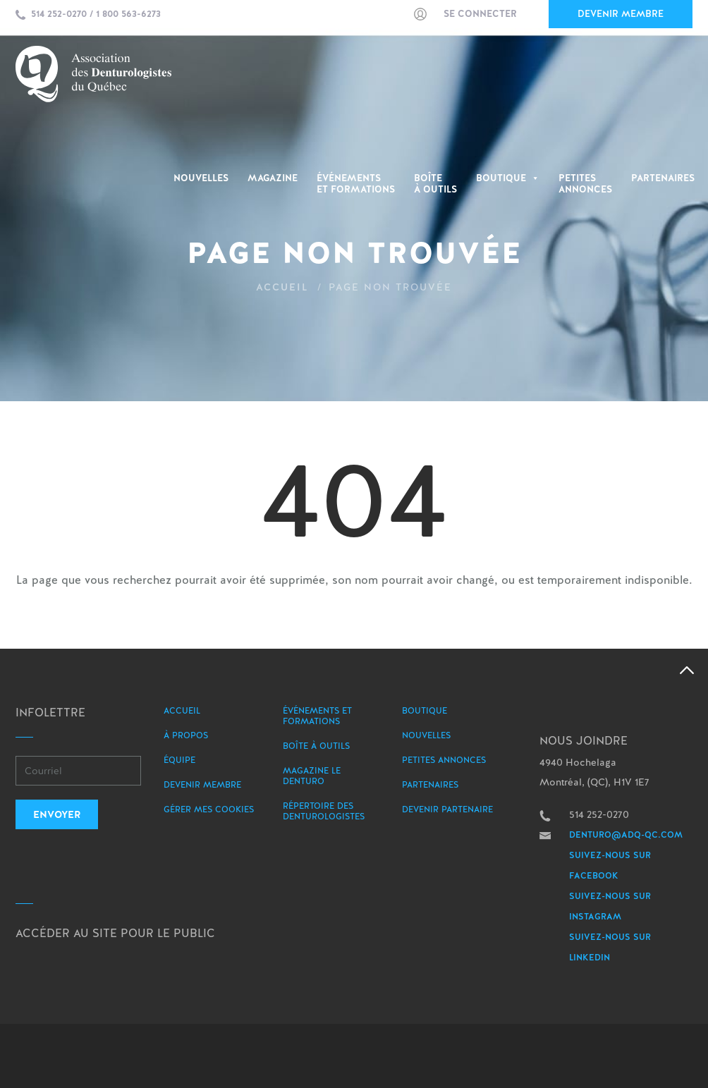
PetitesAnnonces (585, 184)
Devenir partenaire (447, 809)
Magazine (273, 178)
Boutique (507, 178)
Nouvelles (200, 178)
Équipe (179, 760)
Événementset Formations (356, 184)
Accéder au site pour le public (115, 933)
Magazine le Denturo (312, 776)
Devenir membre (621, 14)
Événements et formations (317, 716)
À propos (186, 735)
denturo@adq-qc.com (626, 835)
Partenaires (663, 178)
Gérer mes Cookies (209, 809)
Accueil (282, 287)
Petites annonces (444, 760)
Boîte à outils (435, 184)
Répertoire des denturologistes (324, 811)
